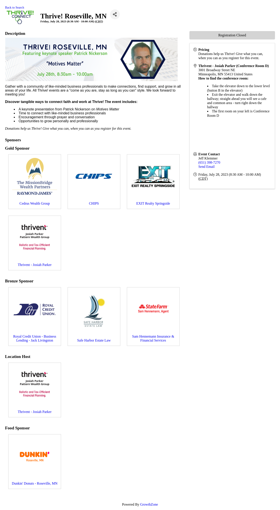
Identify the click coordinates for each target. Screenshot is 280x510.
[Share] (115, 14)
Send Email (206, 166)
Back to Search (14, 7)
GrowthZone (149, 504)
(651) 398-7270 (209, 162)
